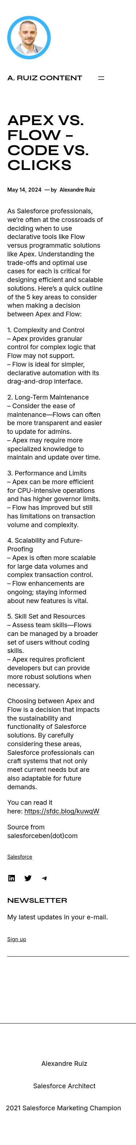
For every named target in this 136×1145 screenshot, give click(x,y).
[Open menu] (101, 78)
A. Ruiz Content (44, 77)
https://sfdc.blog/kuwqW (61, 811)
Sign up (16, 939)
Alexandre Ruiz (64, 1063)
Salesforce (19, 857)
